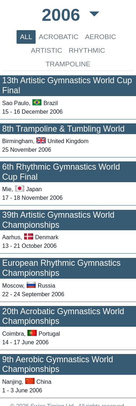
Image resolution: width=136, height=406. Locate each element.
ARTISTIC (46, 50)
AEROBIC (100, 37)
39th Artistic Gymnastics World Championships (58, 220)
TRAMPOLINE (68, 64)
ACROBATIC (59, 37)
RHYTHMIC (87, 50)
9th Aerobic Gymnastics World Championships (57, 364)
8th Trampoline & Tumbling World (63, 128)
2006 (63, 14)
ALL (26, 37)
